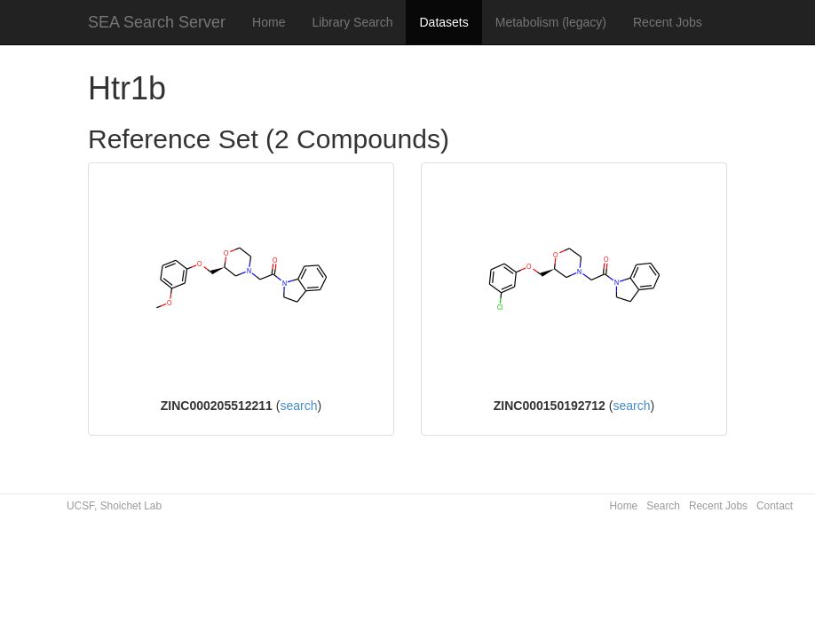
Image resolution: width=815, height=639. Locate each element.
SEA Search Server (157, 22)
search (298, 405)
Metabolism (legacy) (550, 22)
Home (268, 22)
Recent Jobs (667, 22)
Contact (774, 506)
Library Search (352, 22)
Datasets (443, 22)
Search (663, 506)
